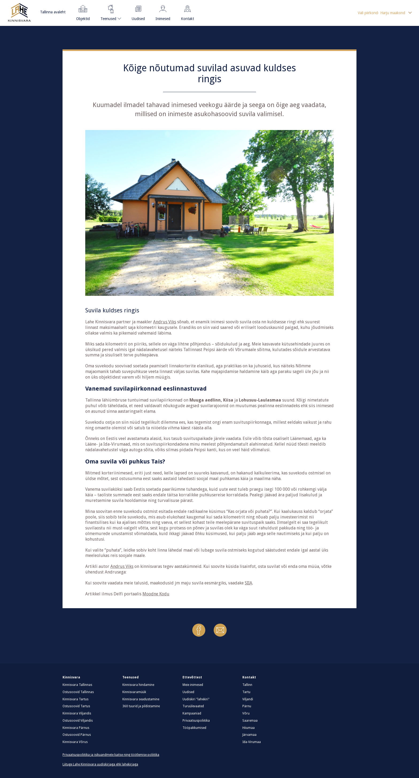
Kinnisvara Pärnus (76, 728)
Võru (246, 713)
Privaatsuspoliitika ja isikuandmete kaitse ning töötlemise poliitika (111, 755)
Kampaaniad (192, 713)
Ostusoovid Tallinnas (78, 692)
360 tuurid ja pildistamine (141, 706)
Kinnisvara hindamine (138, 685)
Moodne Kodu (155, 593)
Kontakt (187, 12)
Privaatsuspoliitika (196, 720)
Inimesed (163, 12)
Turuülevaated (193, 706)
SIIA (248, 583)
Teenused (108, 12)
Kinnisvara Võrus (75, 742)
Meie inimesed (193, 685)
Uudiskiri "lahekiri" (196, 699)
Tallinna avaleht (52, 12)
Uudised (138, 12)
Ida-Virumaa (251, 742)
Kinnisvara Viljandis (77, 713)
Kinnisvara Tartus (75, 699)
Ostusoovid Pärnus (77, 735)
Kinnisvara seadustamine (140, 699)
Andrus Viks (164, 321)
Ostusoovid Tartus (76, 706)
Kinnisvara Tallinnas (77, 685)
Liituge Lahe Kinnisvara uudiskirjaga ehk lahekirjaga (100, 764)
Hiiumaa (248, 728)
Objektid (83, 12)
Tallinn (247, 685)
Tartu (246, 692)
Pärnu (246, 706)
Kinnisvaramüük (134, 692)
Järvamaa (249, 735)
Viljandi (247, 699)
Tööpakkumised (194, 728)
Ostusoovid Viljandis (78, 720)
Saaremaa (250, 720)
